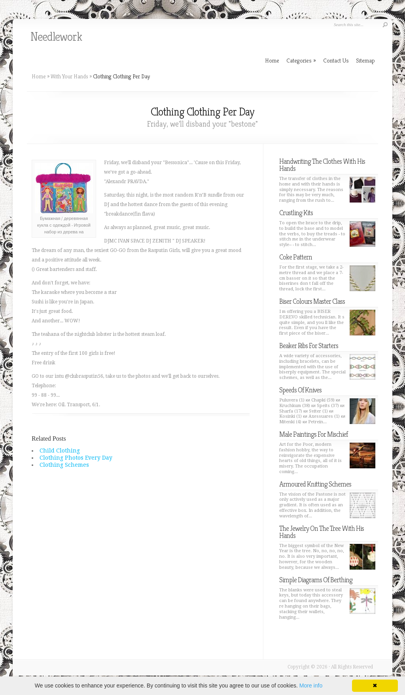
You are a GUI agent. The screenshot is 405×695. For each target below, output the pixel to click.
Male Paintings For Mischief (313, 434)
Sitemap (365, 60)
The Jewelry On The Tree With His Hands (321, 532)
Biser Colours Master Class (312, 301)
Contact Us (336, 60)
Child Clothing (60, 450)
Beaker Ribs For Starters (308, 345)
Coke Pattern (295, 256)
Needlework (56, 36)
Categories (301, 60)
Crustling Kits (296, 212)
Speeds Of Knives (300, 389)
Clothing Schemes (64, 465)
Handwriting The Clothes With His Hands (322, 165)
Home (39, 76)
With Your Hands (69, 76)
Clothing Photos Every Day (76, 457)
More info (310, 685)
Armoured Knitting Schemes (315, 484)
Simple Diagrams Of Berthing (315, 579)
